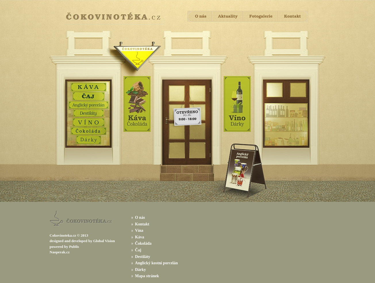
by (90, 241)
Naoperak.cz (60, 252)
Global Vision (104, 241)
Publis (74, 246)
